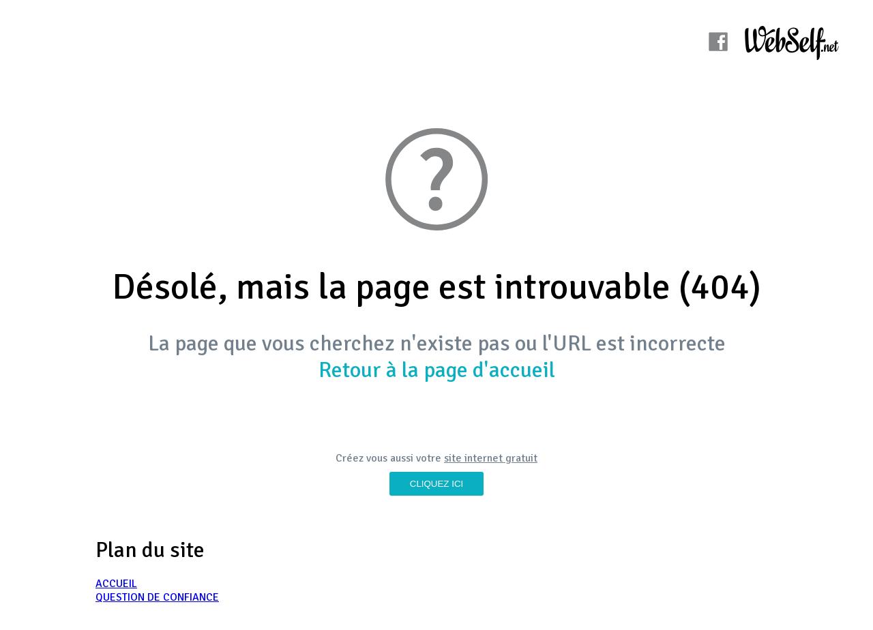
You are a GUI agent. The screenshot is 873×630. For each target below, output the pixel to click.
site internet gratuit (490, 458)
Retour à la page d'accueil (437, 370)
